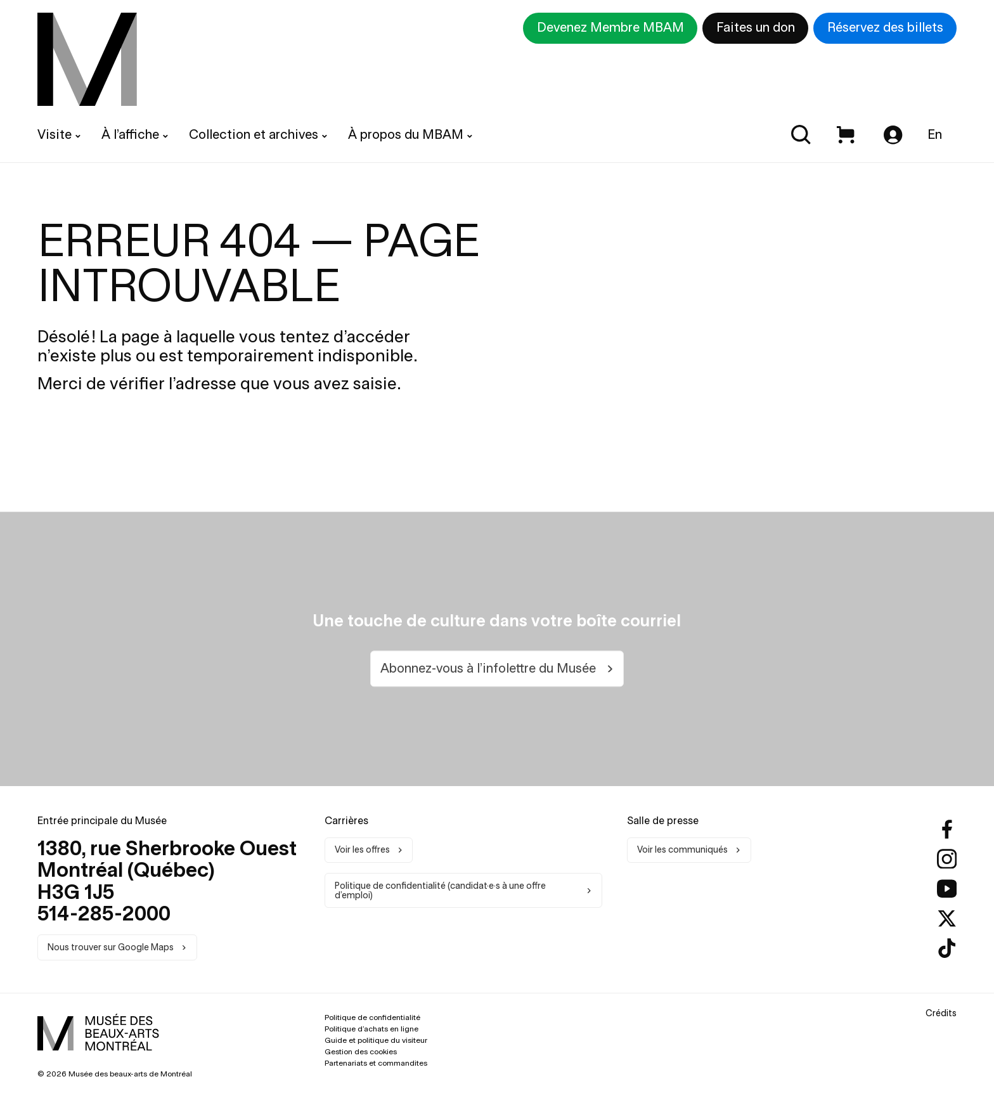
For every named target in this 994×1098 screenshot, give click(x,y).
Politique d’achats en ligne (371, 1028)
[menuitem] (87, 59)
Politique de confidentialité (372, 1017)
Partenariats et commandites (376, 1063)
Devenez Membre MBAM (610, 27)
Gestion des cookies (361, 1051)
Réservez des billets (885, 27)
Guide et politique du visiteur (376, 1040)
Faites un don (755, 27)
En (934, 134)
